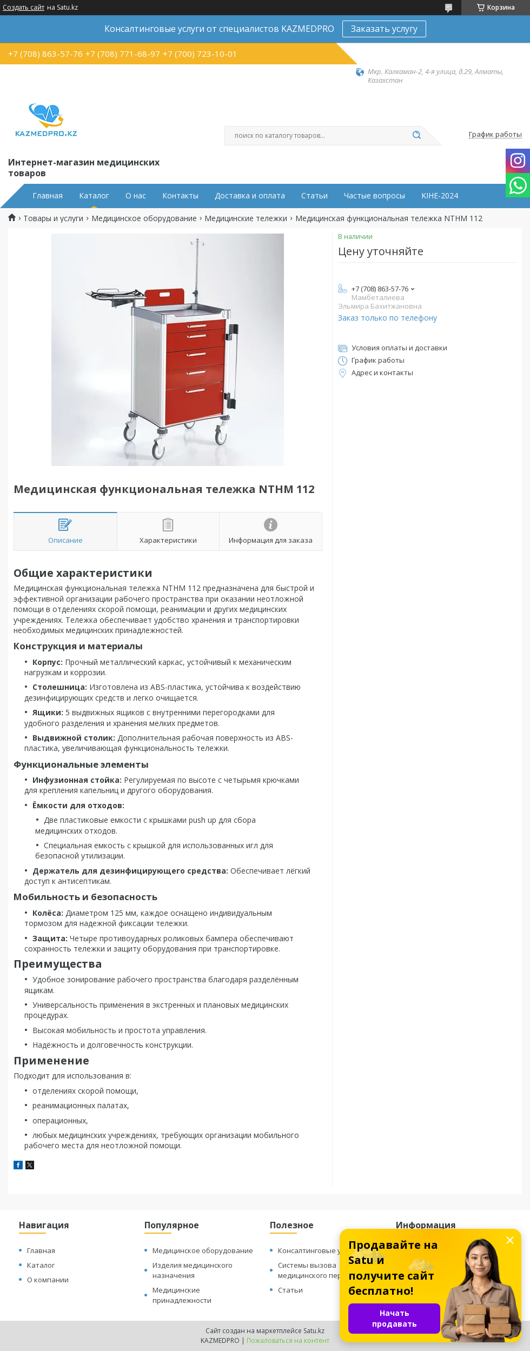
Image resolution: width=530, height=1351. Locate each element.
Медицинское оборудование (144, 218)
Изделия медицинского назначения (193, 1270)
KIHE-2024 (439, 195)
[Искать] (416, 135)
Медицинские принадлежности (182, 1295)
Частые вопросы (374, 195)
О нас (135, 195)
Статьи (314, 195)
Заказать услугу (384, 29)
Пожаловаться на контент (288, 1340)
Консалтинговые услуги (318, 1250)
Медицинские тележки (245, 218)
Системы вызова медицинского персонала (322, 1270)
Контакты (180, 195)
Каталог (94, 195)
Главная (47, 195)
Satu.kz (313, 1330)
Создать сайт (23, 7)
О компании (48, 1280)
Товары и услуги (53, 218)
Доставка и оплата (250, 195)
